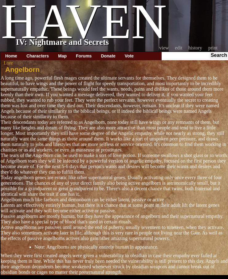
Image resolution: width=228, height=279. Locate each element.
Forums (84, 55)
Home (11, 55)
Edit (178, 47)
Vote (129, 55)
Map (62, 55)
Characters (37, 55)
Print (213, 47)
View (164, 47)
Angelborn (22, 69)
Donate (108, 55)
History (195, 47)
